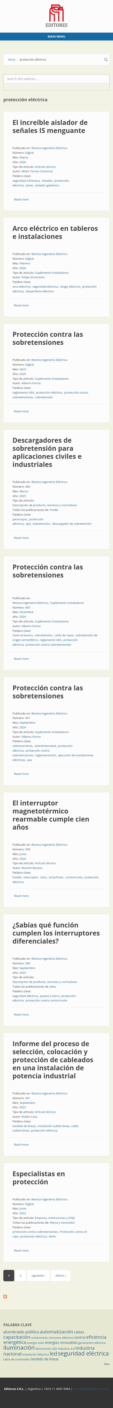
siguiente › (38, 1275)
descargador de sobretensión (72, 524)
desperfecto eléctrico (40, 291)
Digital (29, 153)
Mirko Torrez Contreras (37, 171)
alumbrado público (21, 1331)
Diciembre (26, 612)
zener (29, 185)
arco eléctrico (21, 287)
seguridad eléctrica (45, 287)
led (53, 1353)
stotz (43, 877)
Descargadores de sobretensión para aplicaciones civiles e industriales (47, 452)
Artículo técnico (45, 167)
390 (27, 963)
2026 (22, 162)
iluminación (19, 1347)
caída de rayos (64, 635)
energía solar (35, 1343)
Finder (54, 510)
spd (28, 524)
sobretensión (44, 397)
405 (27, 607)
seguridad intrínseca (26, 181)
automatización (56, 1331)
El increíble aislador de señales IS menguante (50, 126)
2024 (22, 617)
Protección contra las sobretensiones (47, 338)
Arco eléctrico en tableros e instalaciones (55, 232)
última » (60, 1275)
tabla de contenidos (16, 1359)
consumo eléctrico (61, 1338)
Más (107, 1364)
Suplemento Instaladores (52, 273)
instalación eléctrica (35, 1354)
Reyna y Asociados (62, 1222)
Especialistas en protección (38, 1177)
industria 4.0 (66, 1349)
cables (79, 1332)
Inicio (11, 59)
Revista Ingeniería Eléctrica (49, 148)
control (80, 1337)
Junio (23, 854)
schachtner (56, 877)
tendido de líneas (24, 1126)
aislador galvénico (47, 185)
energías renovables (61, 1342)
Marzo (24, 157)
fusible (16, 877)
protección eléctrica (49, 392)
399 (27, 849)
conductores (39, 1338)
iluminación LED (46, 1349)
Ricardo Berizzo (32, 868)
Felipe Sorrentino (33, 277)
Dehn (52, 1236)
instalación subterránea (54, 1126)
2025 (22, 374)
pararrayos (19, 519)
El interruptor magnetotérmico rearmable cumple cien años (50, 815)
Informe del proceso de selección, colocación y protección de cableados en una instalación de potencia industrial (52, 1059)
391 (27, 1098)
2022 (22, 1213)
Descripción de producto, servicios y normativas (44, 505)
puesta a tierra (50, 996)
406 (27, 487)
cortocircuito (74, 877)
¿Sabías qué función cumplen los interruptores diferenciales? (56, 933)
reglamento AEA (23, 392)
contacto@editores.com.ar (91, 1389)
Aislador (47, 181)
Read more (21, 199)
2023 (22, 973)
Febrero (25, 263)
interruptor (31, 877)
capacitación (16, 1337)
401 (27, 718)
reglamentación (45, 755)
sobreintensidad (45, 746)
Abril (23, 369)
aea (29, 760)
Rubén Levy (29, 1117)
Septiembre (27, 723)
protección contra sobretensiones (48, 645)
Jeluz (53, 986)
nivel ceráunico (22, 635)
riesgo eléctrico (70, 287)
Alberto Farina (31, 383)
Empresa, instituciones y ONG (55, 1218)
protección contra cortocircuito (46, 1000)
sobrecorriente (22, 746)
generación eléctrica (92, 1343)
